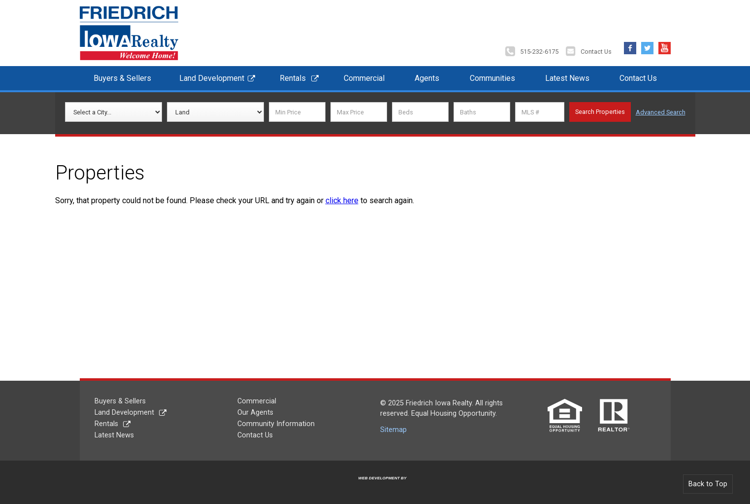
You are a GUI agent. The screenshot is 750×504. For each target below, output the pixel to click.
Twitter (647, 45)
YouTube (664, 45)
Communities (492, 78)
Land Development (211, 78)
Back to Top (707, 484)
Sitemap (393, 430)
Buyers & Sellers (122, 78)
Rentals (293, 78)
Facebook (630, 45)
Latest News (567, 78)
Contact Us (596, 51)
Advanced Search (660, 112)
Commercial (364, 78)
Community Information (276, 424)
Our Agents (255, 412)
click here (342, 200)
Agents (427, 78)
